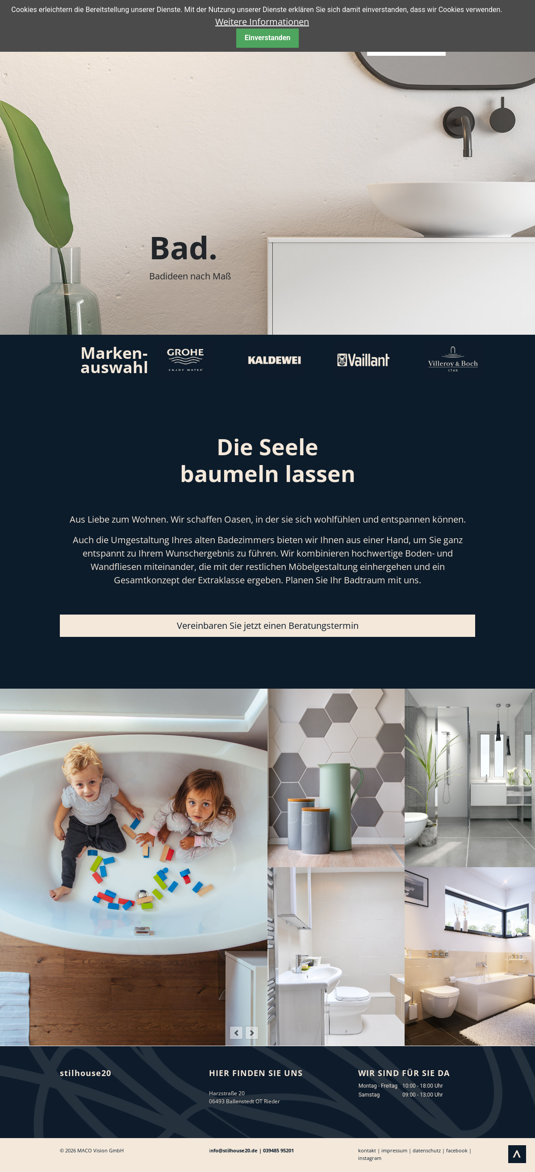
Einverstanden (267, 37)
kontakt (367, 1150)
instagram (369, 1158)
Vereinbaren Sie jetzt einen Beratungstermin (268, 625)
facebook (457, 1150)
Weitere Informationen (262, 22)
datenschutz (427, 1150)
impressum (394, 1150)
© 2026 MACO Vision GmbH (92, 1150)
